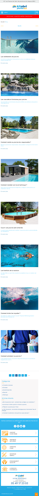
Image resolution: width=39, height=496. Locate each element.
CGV (31, 487)
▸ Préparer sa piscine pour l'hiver (10, 406)
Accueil (2, 21)
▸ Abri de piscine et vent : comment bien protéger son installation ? (18, 402)
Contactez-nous (18, 489)
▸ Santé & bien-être (7, 390)
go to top (36, 494)
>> (29, 375)
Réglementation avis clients (23, 487)
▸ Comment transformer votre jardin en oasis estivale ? (15, 413)
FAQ (25, 489)
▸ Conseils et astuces (7, 385)
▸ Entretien (5, 387)
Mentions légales (11, 487)
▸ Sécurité (4, 392)
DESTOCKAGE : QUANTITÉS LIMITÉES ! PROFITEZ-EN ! (19, 16)
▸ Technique (5, 394)
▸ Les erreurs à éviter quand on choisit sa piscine (14, 404)
